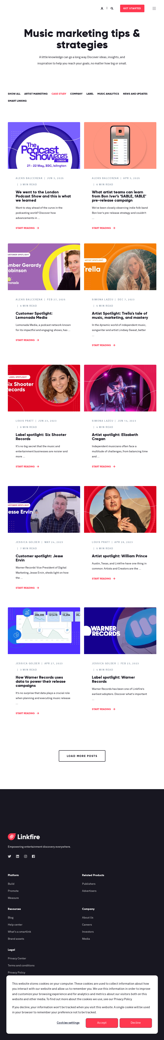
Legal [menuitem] (11, 949)
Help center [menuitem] (15, 924)
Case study (59, 93)
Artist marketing (36, 93)
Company (76, 93)
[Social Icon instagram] (26, 856)
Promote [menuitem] (13, 891)
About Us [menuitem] (87, 917)
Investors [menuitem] (88, 931)
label (89, 93)
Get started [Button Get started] (132, 8)
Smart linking (17, 100)
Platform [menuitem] (13, 875)
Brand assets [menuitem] (16, 939)
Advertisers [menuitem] (89, 891)
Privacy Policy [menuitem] (16, 972)
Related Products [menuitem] (93, 875)
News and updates (135, 93)
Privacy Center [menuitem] (17, 958)
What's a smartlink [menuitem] (19, 931)
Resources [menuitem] (14, 909)
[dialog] (82, 1004)
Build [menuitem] (11, 884)
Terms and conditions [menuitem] (21, 965)
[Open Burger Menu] (154, 8)
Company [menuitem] (88, 909)
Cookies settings (68, 1022)
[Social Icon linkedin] (18, 856)
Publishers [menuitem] (88, 884)
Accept (102, 1022)
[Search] (112, 8)
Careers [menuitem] (87, 924)
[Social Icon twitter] (11, 856)
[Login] (102, 8)
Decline (136, 1022)
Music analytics (108, 93)
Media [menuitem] (86, 939)
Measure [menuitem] (13, 898)
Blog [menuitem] (11, 917)
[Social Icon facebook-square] (32, 856)
